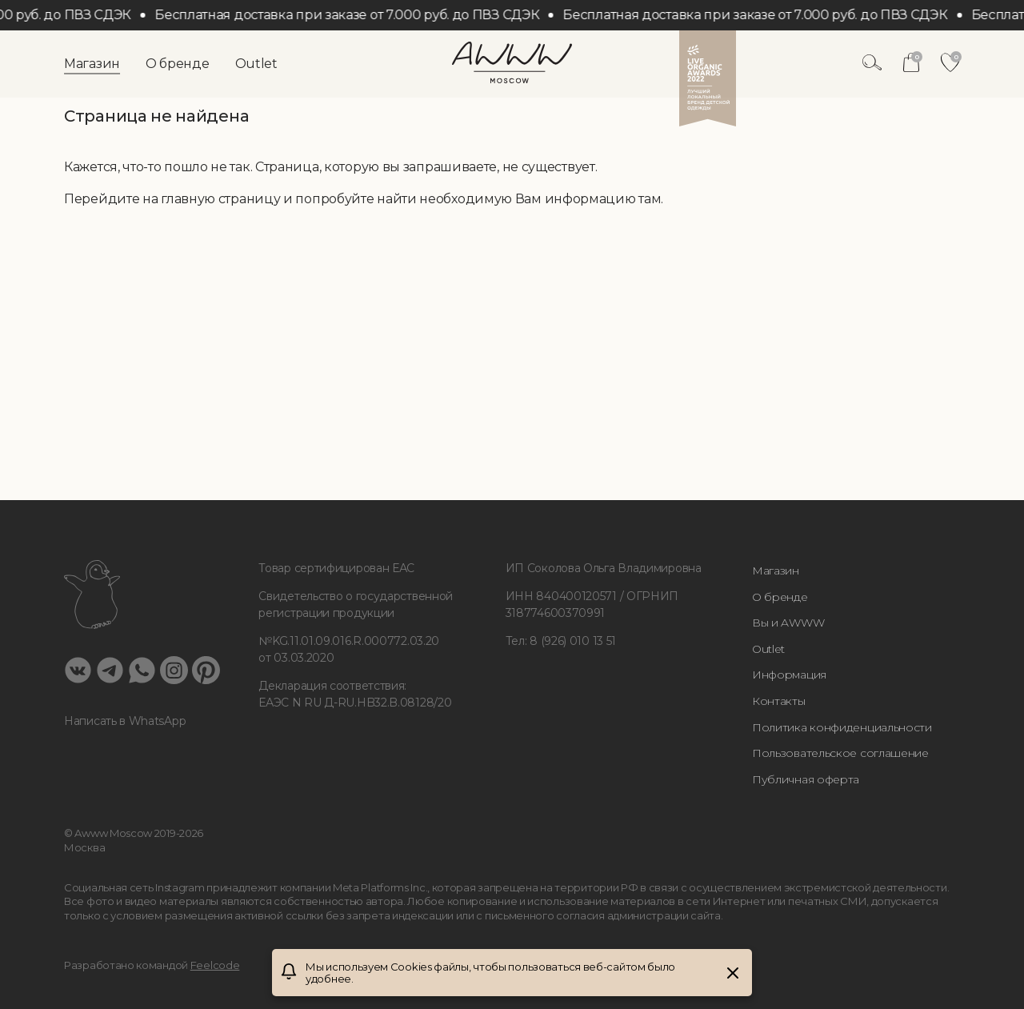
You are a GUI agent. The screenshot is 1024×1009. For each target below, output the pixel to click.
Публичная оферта (805, 779)
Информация (789, 674)
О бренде (178, 63)
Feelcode (215, 965)
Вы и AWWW (788, 622)
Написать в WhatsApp (125, 721)
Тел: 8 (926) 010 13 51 (561, 641)
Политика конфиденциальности (842, 727)
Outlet (256, 63)
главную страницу (220, 198)
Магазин (92, 63)
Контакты (779, 701)
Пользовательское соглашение (840, 753)
